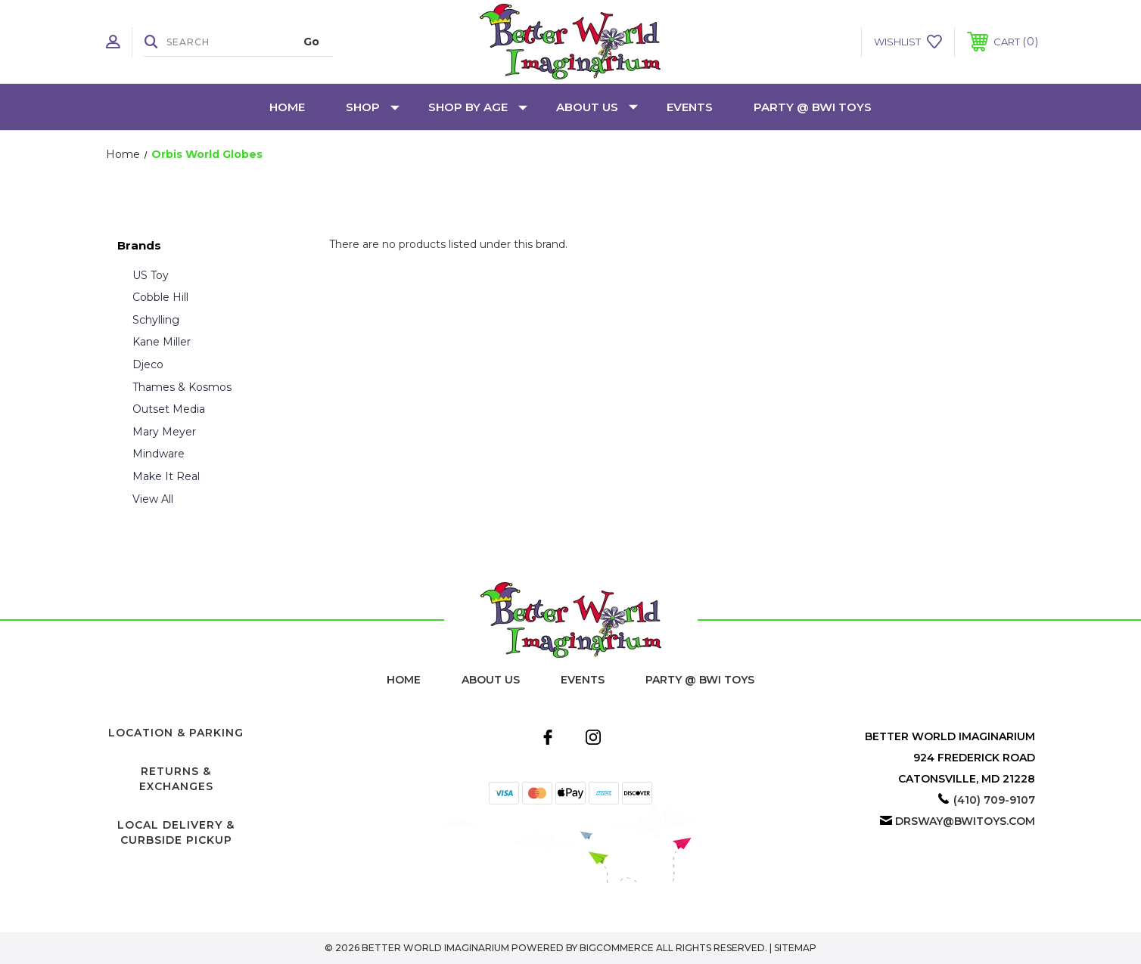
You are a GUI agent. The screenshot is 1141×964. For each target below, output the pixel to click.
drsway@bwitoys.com (965, 821)
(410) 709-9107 (994, 800)
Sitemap (795, 947)
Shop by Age (477, 107)
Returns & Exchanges (176, 778)
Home (287, 107)
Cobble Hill (160, 297)
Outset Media (168, 409)
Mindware (158, 453)
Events (690, 107)
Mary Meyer (164, 432)
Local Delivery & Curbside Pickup (176, 832)
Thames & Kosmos (182, 387)
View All (152, 499)
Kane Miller (161, 342)
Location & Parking (176, 732)
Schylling (155, 320)
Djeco (147, 364)
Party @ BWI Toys (813, 107)
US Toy (150, 275)
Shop (373, 107)
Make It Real (166, 476)
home (404, 680)
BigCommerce (617, 947)
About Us (597, 107)
